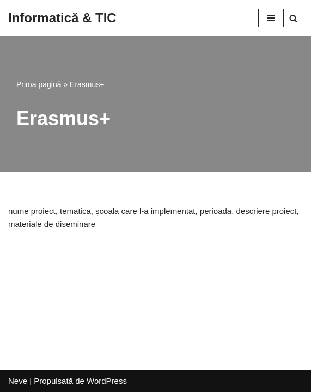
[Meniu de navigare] (271, 18)
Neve (17, 380)
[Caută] (293, 18)
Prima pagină (39, 84)
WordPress (107, 380)
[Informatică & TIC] (62, 18)
